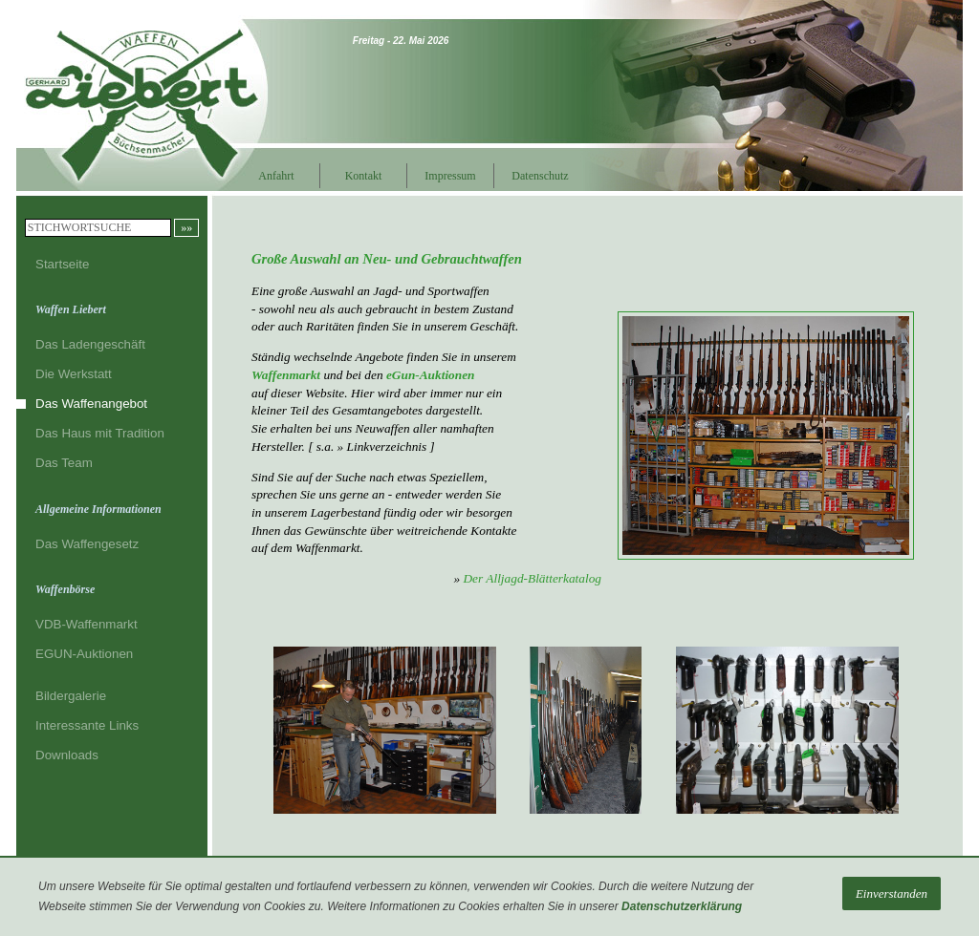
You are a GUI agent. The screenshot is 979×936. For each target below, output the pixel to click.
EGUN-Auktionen (84, 654)
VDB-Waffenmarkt (86, 624)
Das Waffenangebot (91, 403)
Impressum (449, 175)
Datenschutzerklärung (681, 906)
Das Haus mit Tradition (99, 433)
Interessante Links (87, 725)
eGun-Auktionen (430, 375)
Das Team (64, 463)
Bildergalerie (70, 696)
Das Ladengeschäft (90, 344)
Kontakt (363, 175)
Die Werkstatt (73, 374)
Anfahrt (276, 175)
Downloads (66, 755)
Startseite (62, 264)
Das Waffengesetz (87, 544)
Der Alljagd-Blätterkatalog (532, 578)
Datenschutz (537, 175)
